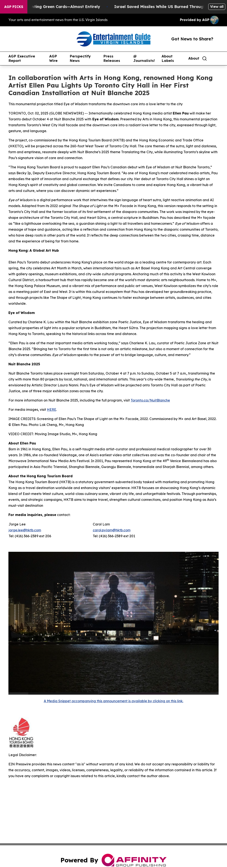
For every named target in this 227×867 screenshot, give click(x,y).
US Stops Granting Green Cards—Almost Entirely (56, 6)
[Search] (204, 58)
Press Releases (111, 58)
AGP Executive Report (21, 58)
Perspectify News (80, 58)
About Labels (168, 58)
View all (216, 6)
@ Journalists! (144, 58)
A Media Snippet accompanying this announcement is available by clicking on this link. (113, 701)
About (193, 58)
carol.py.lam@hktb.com (111, 530)
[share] (216, 58)
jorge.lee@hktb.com (25, 530)
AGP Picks (13, 7)
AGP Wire (53, 58)
